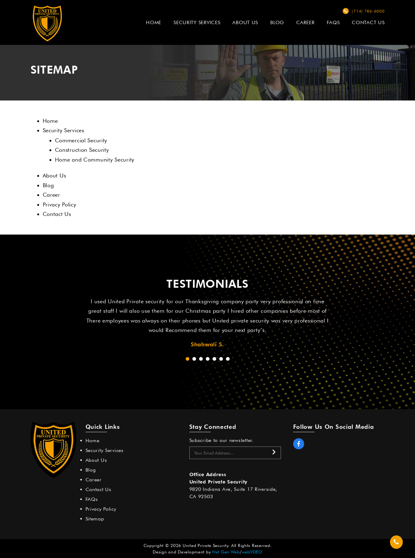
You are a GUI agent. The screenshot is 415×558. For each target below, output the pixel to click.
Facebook (298, 443)
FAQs (333, 22)
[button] (187, 359)
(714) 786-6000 (368, 11)
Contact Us (368, 22)
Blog (277, 22)
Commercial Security (81, 140)
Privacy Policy (59, 204)
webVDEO (252, 551)
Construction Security (82, 150)
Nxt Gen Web (226, 551)
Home (153, 22)
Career (305, 22)
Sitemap (95, 519)
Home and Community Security (94, 159)
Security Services (196, 22)
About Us (245, 22)
